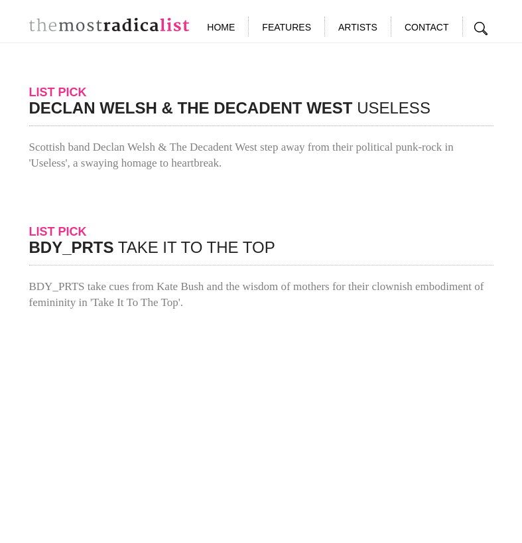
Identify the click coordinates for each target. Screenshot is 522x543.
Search (481, 29)
